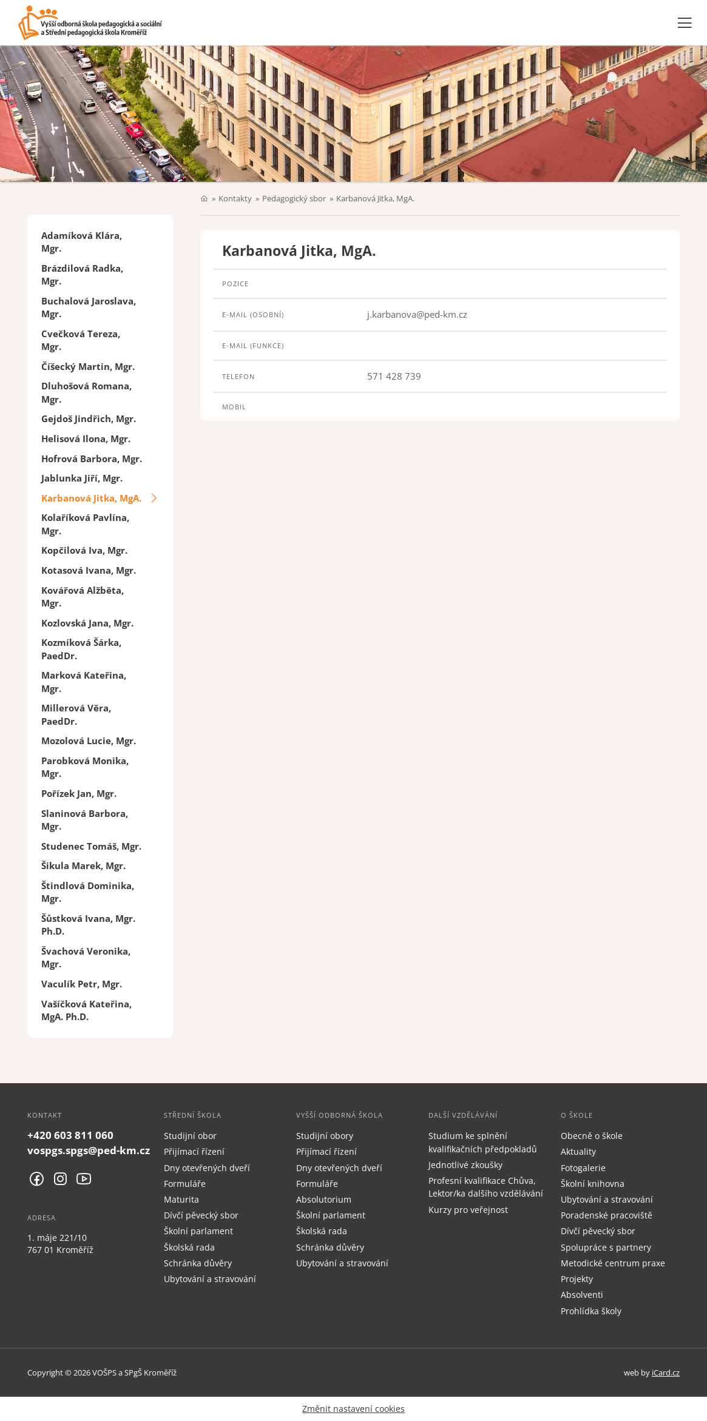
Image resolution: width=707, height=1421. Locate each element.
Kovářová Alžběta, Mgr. (82, 596)
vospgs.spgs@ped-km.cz (88, 1150)
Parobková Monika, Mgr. (85, 766)
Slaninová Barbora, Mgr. (84, 819)
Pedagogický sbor (294, 198)
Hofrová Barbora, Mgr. (91, 458)
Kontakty (235, 198)
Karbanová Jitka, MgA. (91, 498)
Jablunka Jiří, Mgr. (82, 478)
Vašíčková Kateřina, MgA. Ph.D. (86, 1010)
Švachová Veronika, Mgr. (85, 957)
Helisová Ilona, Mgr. (85, 438)
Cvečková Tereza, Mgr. (80, 340)
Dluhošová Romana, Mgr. (86, 392)
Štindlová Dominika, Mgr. (87, 891)
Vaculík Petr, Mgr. (81, 984)
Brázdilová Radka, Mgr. (82, 274)
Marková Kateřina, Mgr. (83, 681)
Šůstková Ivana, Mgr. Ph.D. (88, 924)
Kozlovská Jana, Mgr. (87, 623)
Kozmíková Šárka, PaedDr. (81, 648)
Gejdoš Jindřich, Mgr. (88, 418)
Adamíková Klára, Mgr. (81, 241)
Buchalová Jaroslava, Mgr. (88, 307)
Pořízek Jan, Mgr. (79, 793)
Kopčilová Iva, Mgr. (84, 550)
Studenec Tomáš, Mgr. (91, 846)
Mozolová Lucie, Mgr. (88, 740)
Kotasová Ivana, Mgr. (88, 570)
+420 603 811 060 (70, 1135)
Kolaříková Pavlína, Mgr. (85, 523)
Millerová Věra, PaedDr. (76, 714)
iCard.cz (666, 1372)
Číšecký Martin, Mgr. (88, 366)
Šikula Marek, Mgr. (83, 865)
